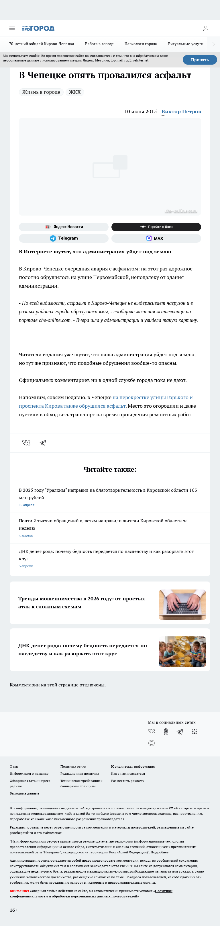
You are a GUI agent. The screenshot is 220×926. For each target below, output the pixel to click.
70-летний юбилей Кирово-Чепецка (41, 43)
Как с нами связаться (128, 773)
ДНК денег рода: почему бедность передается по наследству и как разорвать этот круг (110, 559)
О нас (14, 766)
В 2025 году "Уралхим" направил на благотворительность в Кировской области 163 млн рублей (110, 498)
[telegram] (44, 443)
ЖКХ (75, 92)
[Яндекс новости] (64, 227)
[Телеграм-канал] (64, 238)
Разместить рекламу (127, 780)
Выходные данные (24, 793)
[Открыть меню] (12, 28)
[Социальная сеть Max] (156, 238)
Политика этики (73, 766)
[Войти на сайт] (205, 28)
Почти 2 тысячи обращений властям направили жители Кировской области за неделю (110, 528)
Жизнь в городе (41, 92)
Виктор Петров (181, 111)
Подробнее (159, 852)
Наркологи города (141, 43)
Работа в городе (99, 43)
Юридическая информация (133, 766)
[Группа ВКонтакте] (151, 731)
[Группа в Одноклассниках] (166, 731)
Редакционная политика (79, 773)
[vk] (27, 443)
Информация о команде (29, 773)
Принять (200, 59)
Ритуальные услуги (186, 43)
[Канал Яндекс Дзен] (156, 227)
